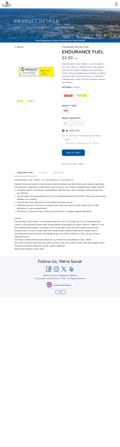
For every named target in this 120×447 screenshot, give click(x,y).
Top (60, 292)
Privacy (54, 275)
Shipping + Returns (68, 275)
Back (19, 47)
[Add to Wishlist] (89, 152)
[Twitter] (64, 269)
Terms (46, 275)
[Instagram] (56, 269)
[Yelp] (71, 269)
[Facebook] (48, 269)
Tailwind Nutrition (37, 28)
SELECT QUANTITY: (71, 118)
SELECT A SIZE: (69, 105)
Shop (17, 28)
